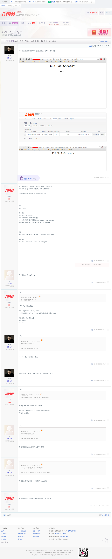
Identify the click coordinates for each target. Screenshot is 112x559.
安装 (13, 23)
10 (107, 505)
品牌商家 (4, 533)
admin (9, 196)
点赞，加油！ (25, 179)
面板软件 (54, 23)
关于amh (3, 531)
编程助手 (83, 2)
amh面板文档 (22, 531)
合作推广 (4, 539)
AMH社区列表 (104, 41)
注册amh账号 (36, 531)
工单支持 (63, 533)
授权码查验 (36, 536)
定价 (31, 23)
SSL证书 (37, 2)
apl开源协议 (21, 536)
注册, (92, 13)
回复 (92, 261)
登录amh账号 (36, 533)
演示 (22, 23)
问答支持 (65, 23)
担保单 (60, 2)
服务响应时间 (72, 531)
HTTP (108, 13)
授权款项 (21, 539)
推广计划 (42, 23)
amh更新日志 (22, 533)
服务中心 (57, 533)
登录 (101, 13)
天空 (9, 55)
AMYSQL (10, 5)
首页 (3, 23)
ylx (9, 281)
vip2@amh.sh (64, 536)
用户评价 (4, 536)
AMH (19, 2)
